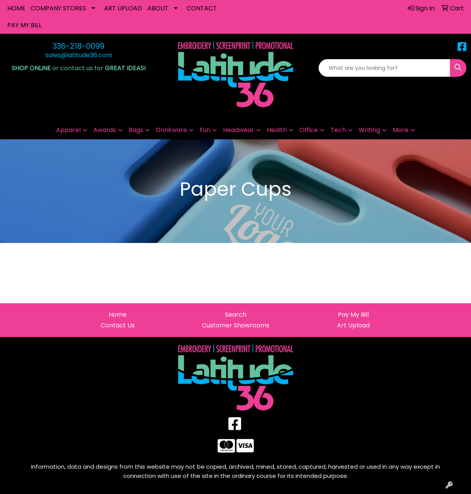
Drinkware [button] (171, 130)
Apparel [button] (68, 130)
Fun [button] (205, 130)
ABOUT (158, 8)
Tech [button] (338, 130)
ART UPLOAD (123, 8)
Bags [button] (136, 130)
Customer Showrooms (235, 325)
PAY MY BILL (24, 25)
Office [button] (308, 130)
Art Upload (353, 325)
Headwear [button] (238, 130)
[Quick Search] (384, 68)
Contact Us (118, 325)
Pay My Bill (353, 314)
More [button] (400, 130)
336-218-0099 (78, 46)
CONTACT (202, 8)
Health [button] (277, 130)
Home (118, 314)
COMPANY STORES (58, 8)
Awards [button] (104, 130)
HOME (16, 8)
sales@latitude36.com (78, 55)
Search (235, 314)
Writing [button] (369, 130)
